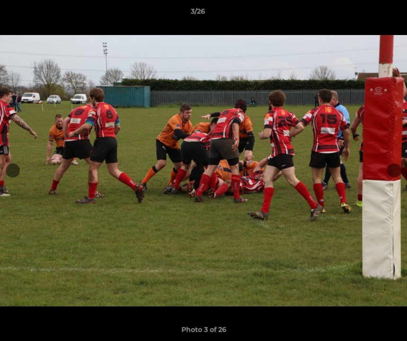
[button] (367, 13)
